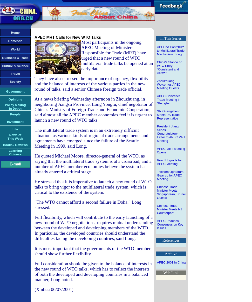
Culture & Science (15, 66)
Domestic (15, 41)
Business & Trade (15, 58)
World (15, 49)
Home (15, 32)
